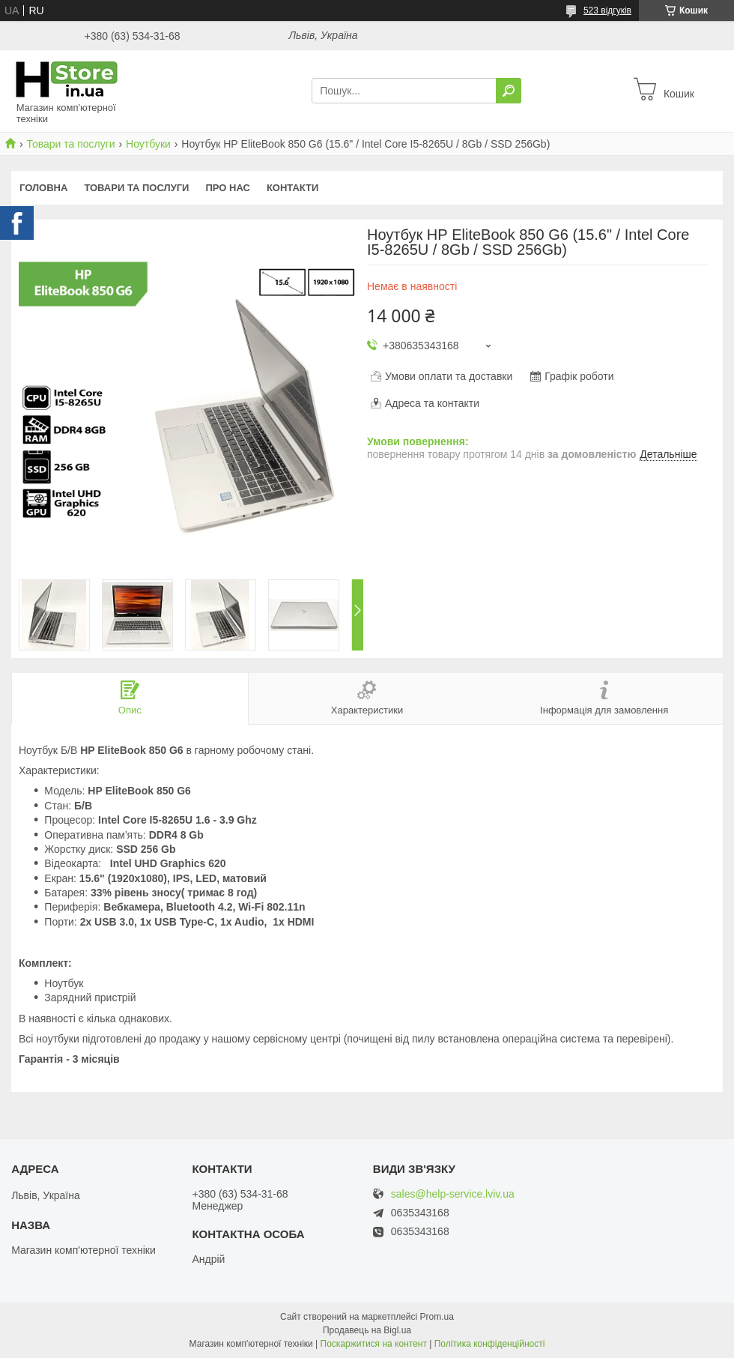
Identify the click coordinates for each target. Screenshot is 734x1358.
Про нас (227, 187)
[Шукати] (508, 90)
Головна (43, 187)
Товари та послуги (70, 144)
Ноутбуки (148, 144)
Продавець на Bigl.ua (367, 1330)
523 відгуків (607, 10)
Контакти (293, 187)
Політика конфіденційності (489, 1344)
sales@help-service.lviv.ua (453, 1194)
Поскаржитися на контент (374, 1344)
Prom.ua (437, 1317)
